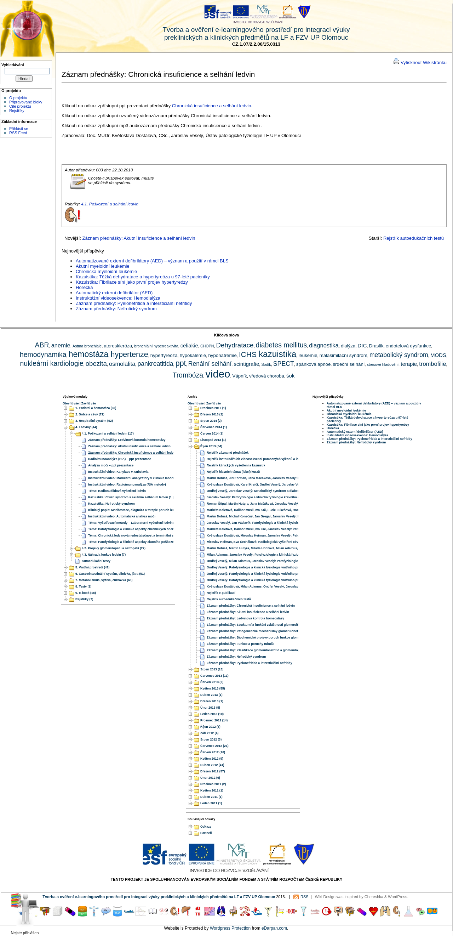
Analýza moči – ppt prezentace (110, 465)
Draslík (376, 345)
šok (290, 376)
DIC (362, 345)
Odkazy (205, 827)
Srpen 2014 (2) (211, 420)
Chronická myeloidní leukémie (106, 271)
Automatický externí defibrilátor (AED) (114, 292)
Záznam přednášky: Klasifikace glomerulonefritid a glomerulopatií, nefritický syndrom (270, 650)
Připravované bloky (25, 102)
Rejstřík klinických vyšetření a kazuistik (236, 465)
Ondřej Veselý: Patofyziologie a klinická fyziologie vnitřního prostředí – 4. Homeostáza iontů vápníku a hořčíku (288, 580)
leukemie (307, 355)
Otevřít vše (71, 403)
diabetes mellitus (281, 345)
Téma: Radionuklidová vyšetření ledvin (117, 491)
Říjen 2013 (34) (211, 446)
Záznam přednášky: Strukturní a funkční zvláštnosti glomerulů (253, 624)
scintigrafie (246, 364)
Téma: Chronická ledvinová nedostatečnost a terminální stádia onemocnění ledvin (149, 535)
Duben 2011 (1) (211, 797)
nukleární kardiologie (51, 363)
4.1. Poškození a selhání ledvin (109, 204)
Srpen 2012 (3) (211, 739)
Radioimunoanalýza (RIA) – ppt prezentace (119, 459)
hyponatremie (222, 355)
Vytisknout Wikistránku (424, 62)
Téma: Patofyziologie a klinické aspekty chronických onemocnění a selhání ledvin (148, 529)
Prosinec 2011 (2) (213, 784)
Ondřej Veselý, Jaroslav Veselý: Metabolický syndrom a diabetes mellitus (261, 491)
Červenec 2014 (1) (213, 427)
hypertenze (129, 354)
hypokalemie (193, 355)
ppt (181, 363)
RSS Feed (18, 133)
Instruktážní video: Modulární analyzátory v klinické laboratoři (133, 478)
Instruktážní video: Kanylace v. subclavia (118, 471)
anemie (60, 345)
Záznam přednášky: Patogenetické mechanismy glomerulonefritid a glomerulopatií (268, 631)
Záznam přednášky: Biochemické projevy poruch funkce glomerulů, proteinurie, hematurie (273, 637)
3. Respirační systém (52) (94, 420)
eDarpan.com (274, 928)
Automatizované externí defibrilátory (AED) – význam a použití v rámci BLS (152, 260)
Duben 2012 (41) (212, 765)
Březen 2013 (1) (211, 701)
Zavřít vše (88, 403)
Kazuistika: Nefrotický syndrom (111, 503)
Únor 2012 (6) (210, 777)
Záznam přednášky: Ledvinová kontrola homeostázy (127, 440)
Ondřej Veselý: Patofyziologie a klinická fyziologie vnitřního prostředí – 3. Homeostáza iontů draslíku (281, 573)
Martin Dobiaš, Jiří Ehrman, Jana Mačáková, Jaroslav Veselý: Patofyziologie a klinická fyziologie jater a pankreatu (290, 478)
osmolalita (122, 364)
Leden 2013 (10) (212, 714)
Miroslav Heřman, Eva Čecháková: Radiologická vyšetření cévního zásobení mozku (268, 542)
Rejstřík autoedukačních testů (413, 238)
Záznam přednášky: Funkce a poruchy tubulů (240, 644)
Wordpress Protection (230, 928)
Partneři (206, 833)
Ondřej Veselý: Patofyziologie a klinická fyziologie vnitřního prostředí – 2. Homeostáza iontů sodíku (280, 567)
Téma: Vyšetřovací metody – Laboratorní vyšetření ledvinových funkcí (140, 522)
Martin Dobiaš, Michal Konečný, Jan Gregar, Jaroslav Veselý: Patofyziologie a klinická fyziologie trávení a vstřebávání (293, 516)
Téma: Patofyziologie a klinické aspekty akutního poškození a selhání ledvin (144, 542)
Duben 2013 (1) (211, 695)
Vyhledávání (12, 65)
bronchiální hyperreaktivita (156, 346)
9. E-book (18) (85, 593)
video (217, 374)
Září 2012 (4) (209, 733)
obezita (96, 363)
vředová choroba (266, 376)
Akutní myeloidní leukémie (103, 266)
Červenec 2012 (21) (214, 746)
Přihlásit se (18, 128)
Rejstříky (16, 110)
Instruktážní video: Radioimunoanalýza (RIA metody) (127, 484)
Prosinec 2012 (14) (214, 720)
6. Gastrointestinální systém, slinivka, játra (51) (110, 573)
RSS (304, 897)
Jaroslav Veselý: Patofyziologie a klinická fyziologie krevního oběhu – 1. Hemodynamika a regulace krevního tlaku (291, 497)
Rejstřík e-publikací (221, 593)
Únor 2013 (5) (210, 707)
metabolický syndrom (398, 354)
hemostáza (89, 354)
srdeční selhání (349, 364)
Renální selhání (210, 363)
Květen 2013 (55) (212, 688)
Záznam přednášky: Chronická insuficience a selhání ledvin (132, 452)
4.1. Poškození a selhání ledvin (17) (108, 433)
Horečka (84, 287)
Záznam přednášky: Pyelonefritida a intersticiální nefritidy (134, 303)
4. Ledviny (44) (86, 427)
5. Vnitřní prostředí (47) (92, 567)
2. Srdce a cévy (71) (89, 414)
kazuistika (277, 354)
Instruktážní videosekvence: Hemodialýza (118, 298)
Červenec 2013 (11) (214, 675)
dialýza (348, 345)
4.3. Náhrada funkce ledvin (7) (104, 554)
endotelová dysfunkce (408, 345)
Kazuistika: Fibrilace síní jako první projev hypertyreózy (132, 282)
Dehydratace (235, 345)
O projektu (18, 98)
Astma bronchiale (87, 346)
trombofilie (432, 364)
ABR (42, 345)
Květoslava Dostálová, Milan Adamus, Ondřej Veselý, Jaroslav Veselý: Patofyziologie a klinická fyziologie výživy (289, 586)
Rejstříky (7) (84, 599)
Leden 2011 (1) (211, 803)
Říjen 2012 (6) (210, 726)
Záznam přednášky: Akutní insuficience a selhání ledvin (138, 238)
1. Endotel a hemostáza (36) (95, 408)
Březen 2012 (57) (212, 771)
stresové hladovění (382, 364)
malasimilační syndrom (343, 355)
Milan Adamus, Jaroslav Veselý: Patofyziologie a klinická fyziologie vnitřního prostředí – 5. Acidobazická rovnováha (292, 554)
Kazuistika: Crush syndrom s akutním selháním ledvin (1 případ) (135, 497)
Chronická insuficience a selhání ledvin (211, 105)
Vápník (240, 376)
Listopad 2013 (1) (213, 440)
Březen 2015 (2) (211, 414)
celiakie (189, 345)
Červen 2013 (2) (211, 682)
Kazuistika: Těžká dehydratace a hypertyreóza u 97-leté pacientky (143, 276)
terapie (409, 364)
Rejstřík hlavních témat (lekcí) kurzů (233, 471)
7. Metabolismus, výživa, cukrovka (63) (103, 580)
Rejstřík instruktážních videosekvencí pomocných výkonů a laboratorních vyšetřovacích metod (277, 459)
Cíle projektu (20, 106)
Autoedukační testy (96, 561)
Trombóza (188, 375)
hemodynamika (43, 354)
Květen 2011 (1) (211, 790)
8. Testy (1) (83, 586)
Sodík (266, 364)
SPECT (283, 363)
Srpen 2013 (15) (211, 669)
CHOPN (207, 346)
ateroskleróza (118, 345)
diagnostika (323, 345)
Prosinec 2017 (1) (213, 408)
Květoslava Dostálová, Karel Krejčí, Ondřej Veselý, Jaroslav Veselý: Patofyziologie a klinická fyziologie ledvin (287, 484)
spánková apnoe (313, 364)
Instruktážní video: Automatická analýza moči (121, 516)
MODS (438, 355)
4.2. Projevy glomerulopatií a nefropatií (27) (113, 548)
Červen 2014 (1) (211, 433)
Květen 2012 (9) (211, 758)
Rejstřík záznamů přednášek (227, 452)
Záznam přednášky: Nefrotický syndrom (116, 308)
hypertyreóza (164, 355)
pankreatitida (155, 363)
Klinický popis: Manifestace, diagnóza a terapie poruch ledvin (133, 510)
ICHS (248, 354)
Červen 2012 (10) (212, 752)
